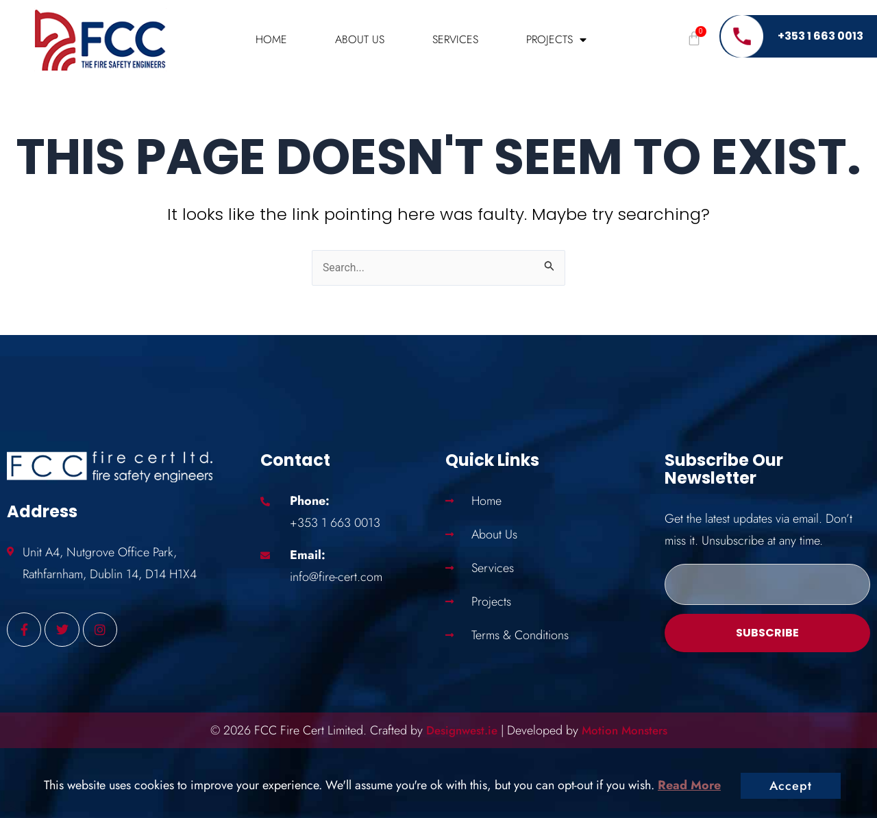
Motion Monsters (628, 730)
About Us (359, 39)
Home (271, 39)
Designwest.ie (459, 730)
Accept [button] (790, 786)
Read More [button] (689, 785)
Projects (556, 40)
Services (455, 39)
